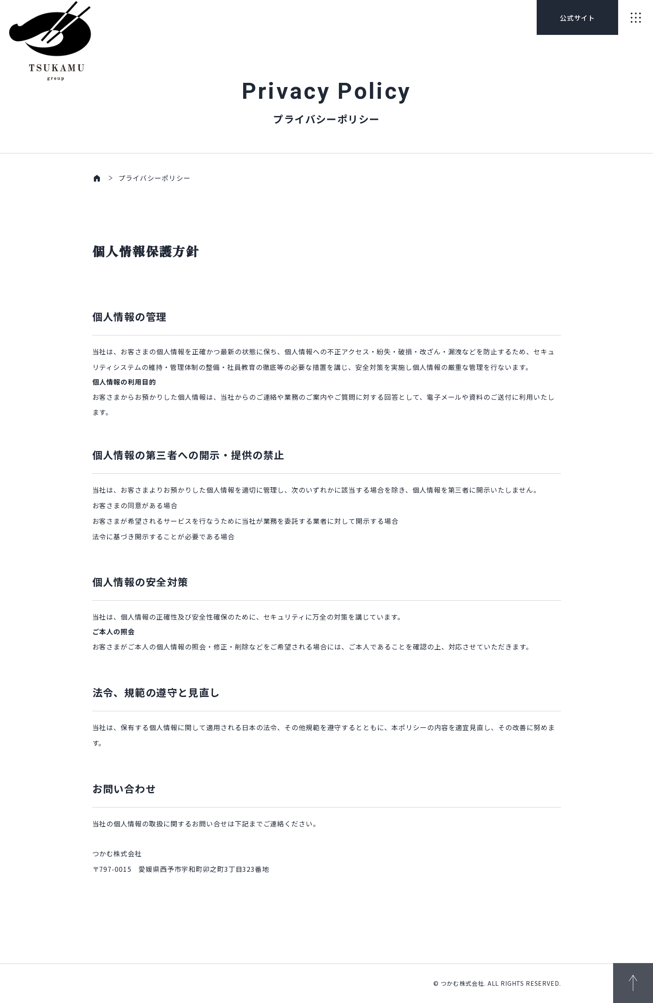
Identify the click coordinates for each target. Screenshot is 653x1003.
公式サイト (577, 18)
